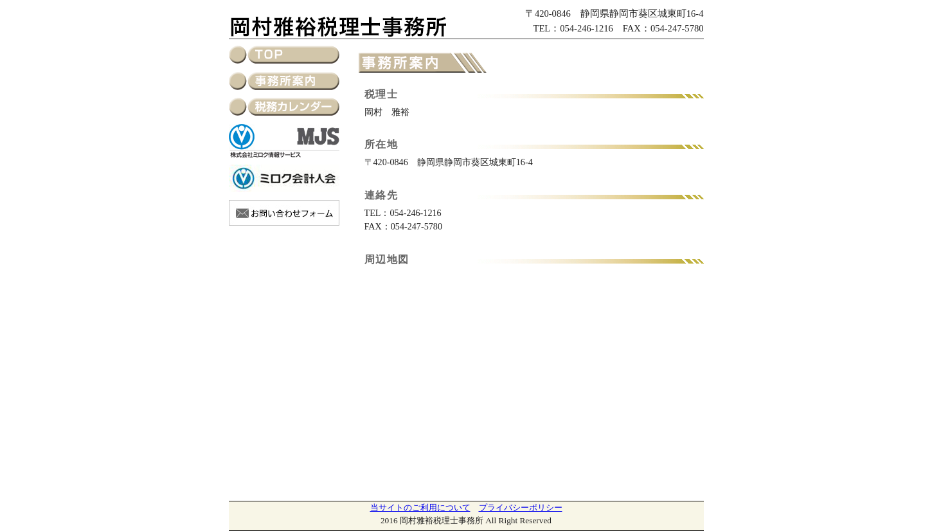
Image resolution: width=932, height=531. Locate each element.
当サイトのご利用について (420, 507)
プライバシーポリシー (520, 507)
